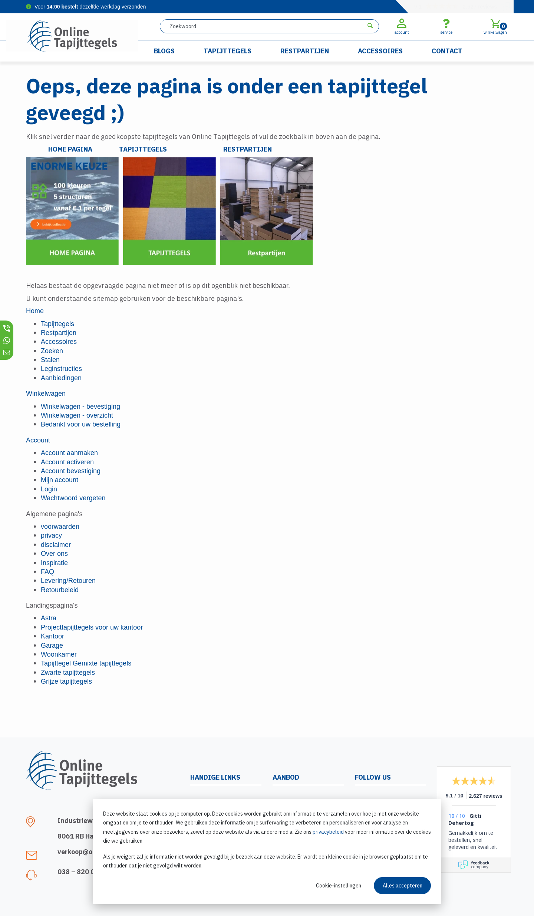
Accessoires (380, 51)
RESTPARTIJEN (247, 149)
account (402, 26)
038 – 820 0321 (82, 871)
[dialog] (267, 851)
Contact (447, 51)
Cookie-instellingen (338, 885)
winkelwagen (495, 26)
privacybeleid (328, 832)
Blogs (164, 51)
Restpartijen (304, 51)
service (446, 26)
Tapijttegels (227, 51)
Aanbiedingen (61, 378)
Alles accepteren (402, 885)
